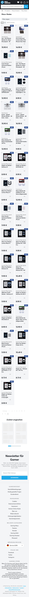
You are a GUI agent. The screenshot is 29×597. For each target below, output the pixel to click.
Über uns (14, 511)
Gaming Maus (14, 525)
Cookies (14, 501)
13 (5, 413)
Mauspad (14, 538)
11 (24, 411)
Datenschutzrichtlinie (15, 503)
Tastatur (14, 528)
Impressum (14, 506)
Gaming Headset (14, 535)
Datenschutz (16, 587)
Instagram (11, 557)
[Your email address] (14, 473)
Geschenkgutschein (14, 518)
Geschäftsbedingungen (14, 489)
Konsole (14, 530)
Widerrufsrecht (14, 513)
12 (2, 413)
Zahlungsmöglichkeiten (14, 516)
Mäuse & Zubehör (16, 10)
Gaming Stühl (14, 533)
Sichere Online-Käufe (15, 508)
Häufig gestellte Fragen (14, 491)
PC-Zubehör (7, 10)
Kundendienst (14, 494)
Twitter (10, 555)
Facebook (11, 552)
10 (21, 411)
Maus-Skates (24, 10)
